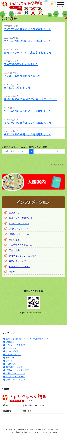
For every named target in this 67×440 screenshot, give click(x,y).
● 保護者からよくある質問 (16, 370)
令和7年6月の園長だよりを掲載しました (27, 111)
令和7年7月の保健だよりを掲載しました (27, 41)
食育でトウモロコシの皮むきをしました (27, 52)
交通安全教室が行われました (21, 64)
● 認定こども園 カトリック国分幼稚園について (26, 338)
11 (62, 151)
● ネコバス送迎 (10, 351)
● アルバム (8, 360)
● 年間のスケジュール (14, 376)
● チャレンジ (9, 348)
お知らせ (14, 12)
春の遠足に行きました (17, 87)
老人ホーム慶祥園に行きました (22, 76)
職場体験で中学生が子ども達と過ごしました (30, 99)
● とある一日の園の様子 (15, 345)
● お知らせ (8, 357)
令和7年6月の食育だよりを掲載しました (27, 122)
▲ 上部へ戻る (57, 164)
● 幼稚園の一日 (10, 341)
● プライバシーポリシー (15, 379)
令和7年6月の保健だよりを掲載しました (27, 134)
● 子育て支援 (9, 363)
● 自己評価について (13, 367)
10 (57, 151)
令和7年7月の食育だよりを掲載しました (27, 29)
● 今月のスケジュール (14, 373)
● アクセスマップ (12, 354)
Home (4, 12)
